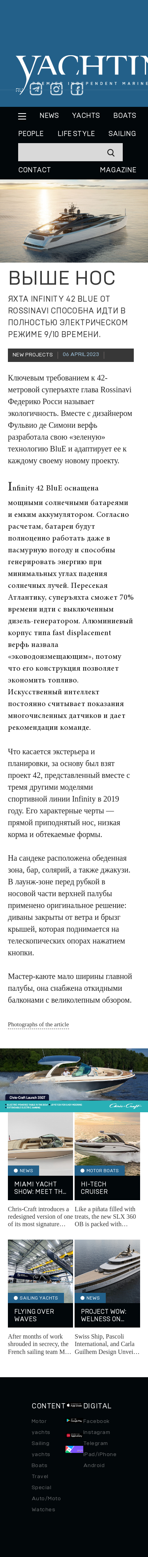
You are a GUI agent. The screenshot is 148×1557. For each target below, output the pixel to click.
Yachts (86, 115)
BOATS (124, 115)
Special (41, 1487)
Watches (43, 1509)
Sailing (122, 134)
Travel (40, 1476)
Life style (76, 134)
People (30, 134)
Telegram (95, 1443)
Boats (39, 1465)
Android (94, 1465)
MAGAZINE (118, 170)
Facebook (96, 1421)
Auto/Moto (46, 1498)
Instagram (96, 1432)
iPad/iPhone (99, 1454)
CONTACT (34, 170)
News (49, 115)
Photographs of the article (38, 1024)
